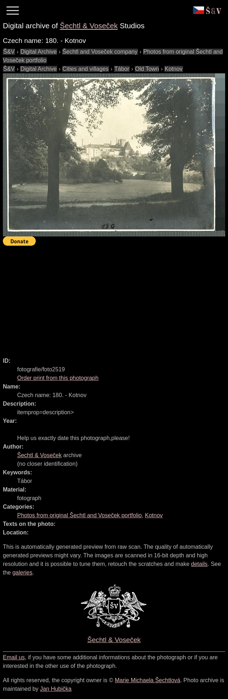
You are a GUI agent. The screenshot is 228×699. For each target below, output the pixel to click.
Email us (14, 657)
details (199, 564)
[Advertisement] (115, 298)
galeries (23, 573)
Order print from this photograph (58, 378)
